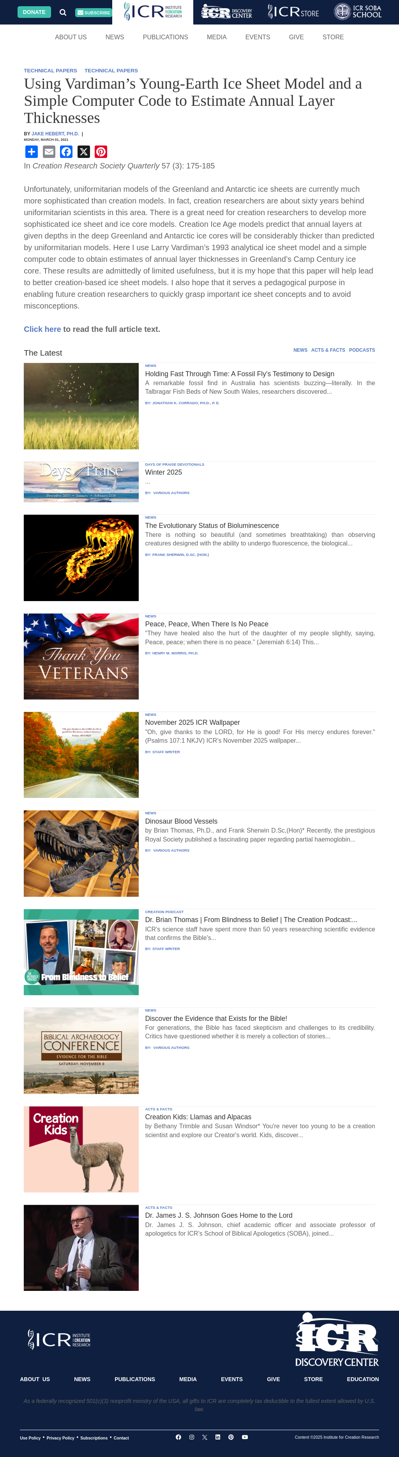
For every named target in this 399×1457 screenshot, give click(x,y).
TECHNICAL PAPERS (50, 71)
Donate (34, 12)
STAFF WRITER (166, 752)
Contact (121, 1437)
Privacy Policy (60, 1437)
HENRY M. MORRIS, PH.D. (175, 653)
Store (333, 37)
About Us (71, 37)
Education (363, 1379)
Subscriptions (94, 1437)
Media (217, 37)
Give (296, 37)
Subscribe (94, 12)
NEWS (300, 350)
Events (257, 37)
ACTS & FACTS (328, 350)
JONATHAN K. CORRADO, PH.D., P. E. (186, 403)
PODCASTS (362, 350)
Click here (42, 329)
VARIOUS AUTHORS (170, 493)
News (115, 37)
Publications (165, 37)
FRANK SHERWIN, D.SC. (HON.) (180, 554)
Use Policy (30, 1437)
